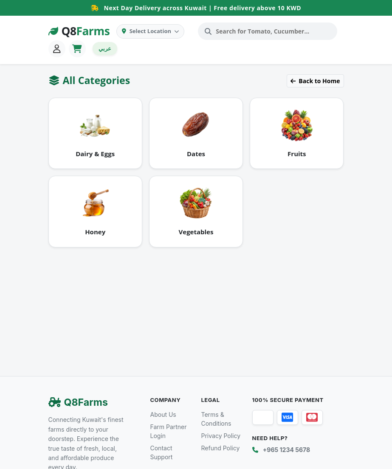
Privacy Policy (221, 435)
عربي (105, 48)
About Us (163, 414)
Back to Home (315, 81)
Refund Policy (220, 448)
